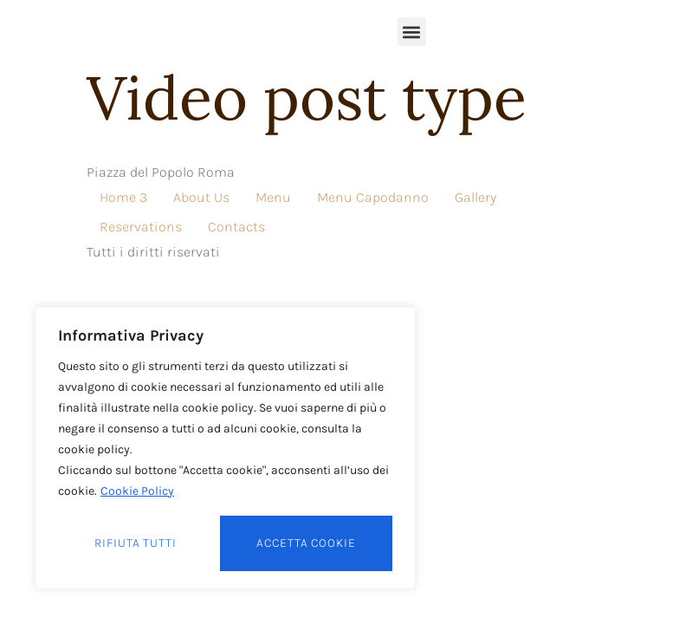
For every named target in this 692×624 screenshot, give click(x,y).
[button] (412, 31)
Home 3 (123, 197)
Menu (273, 197)
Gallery (475, 197)
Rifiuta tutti (135, 543)
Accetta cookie (306, 543)
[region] (225, 448)
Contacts (236, 226)
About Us (201, 197)
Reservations (141, 226)
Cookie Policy (137, 491)
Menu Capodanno (373, 197)
